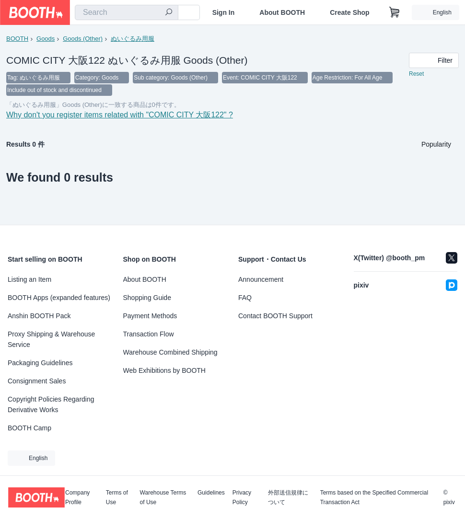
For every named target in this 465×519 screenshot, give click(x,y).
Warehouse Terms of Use (163, 497)
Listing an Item (29, 279)
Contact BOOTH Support (275, 316)
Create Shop (349, 12)
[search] (168, 13)
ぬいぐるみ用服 (132, 38)
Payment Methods (150, 316)
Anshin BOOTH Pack (39, 316)
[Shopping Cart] (394, 12)
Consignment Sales (37, 381)
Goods (45, 38)
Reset (416, 74)
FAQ (245, 297)
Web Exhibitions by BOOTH (164, 370)
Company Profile (77, 497)
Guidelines (211, 493)
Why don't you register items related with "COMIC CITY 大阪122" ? (119, 118)
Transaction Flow (148, 334)
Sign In (223, 12)
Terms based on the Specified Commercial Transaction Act (374, 497)
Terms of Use (117, 497)
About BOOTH (282, 12)
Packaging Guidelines (40, 363)
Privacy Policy (241, 497)
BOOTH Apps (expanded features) (59, 297)
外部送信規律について (288, 497)
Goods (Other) (83, 38)
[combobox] (126, 12)
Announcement (260, 279)
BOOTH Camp (29, 428)
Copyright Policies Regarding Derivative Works (51, 404)
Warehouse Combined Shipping (170, 352)
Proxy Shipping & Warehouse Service (51, 339)
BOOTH (17, 38)
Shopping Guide (147, 297)
